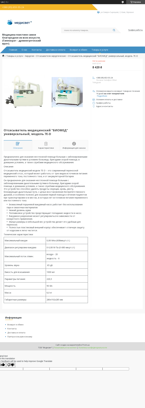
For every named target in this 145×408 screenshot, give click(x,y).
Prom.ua (86, 345)
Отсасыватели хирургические (51, 56)
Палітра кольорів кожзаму (19, 336)
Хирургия (29, 56)
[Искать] (114, 30)
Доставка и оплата (55, 50)
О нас (24, 50)
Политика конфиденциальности (93, 347)
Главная (13, 50)
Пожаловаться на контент (65, 347)
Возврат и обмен (78, 50)
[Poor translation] (11, 365)
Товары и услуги (100, 50)
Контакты (37, 50)
